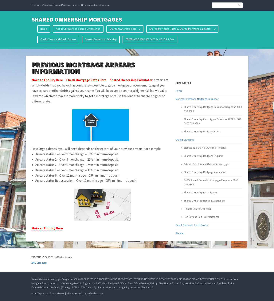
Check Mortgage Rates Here (86, 80)
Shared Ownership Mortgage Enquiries (203, 156)
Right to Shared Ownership (198, 209)
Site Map (180, 233)
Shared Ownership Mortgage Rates (201, 131)
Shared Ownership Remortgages (200, 192)
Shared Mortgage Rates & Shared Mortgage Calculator (180, 28)
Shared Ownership (185, 139)
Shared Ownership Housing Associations (204, 200)
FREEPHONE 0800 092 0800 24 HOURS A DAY (150, 39)
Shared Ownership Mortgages (76, 19)
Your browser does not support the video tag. (189, 69)
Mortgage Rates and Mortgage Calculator (197, 99)
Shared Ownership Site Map (101, 39)
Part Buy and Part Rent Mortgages (201, 217)
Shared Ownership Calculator (131, 80)
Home (43, 28)
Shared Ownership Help (122, 28)
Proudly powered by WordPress (47, 293)
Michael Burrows (95, 293)
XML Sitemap (39, 262)
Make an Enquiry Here (47, 80)
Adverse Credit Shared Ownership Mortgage (206, 164)
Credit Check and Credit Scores (58, 39)
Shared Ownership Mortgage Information (205, 172)
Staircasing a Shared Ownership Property (205, 147)
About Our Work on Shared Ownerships (78, 28)
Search (240, 4)
